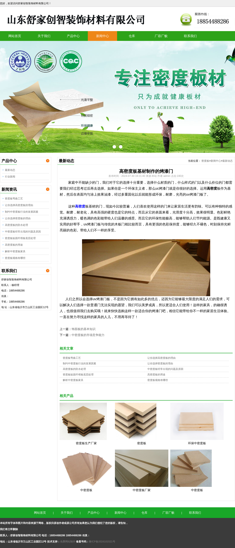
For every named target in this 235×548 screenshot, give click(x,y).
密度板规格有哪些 (15, 258)
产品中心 (73, 36)
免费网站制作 (68, 541)
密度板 (205, 160)
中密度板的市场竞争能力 (88, 335)
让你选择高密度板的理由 (19, 205)
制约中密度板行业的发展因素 (21, 211)
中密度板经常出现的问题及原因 (23, 231)
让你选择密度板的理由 (18, 218)
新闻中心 (102, 36)
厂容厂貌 (161, 36)
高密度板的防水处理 (16, 225)
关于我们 (44, 36)
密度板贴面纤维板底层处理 (20, 238)
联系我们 (190, 36)
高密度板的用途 (14, 244)
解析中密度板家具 (15, 251)
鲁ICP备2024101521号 (102, 541)
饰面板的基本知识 (83, 329)
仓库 (132, 36)
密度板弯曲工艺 (14, 198)
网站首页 (14, 36)
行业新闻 (10, 176)
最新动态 (10, 170)
